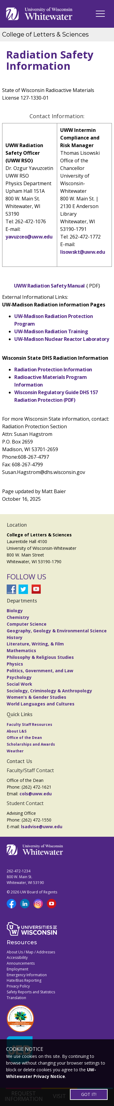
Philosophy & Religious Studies (40, 657)
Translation (16, 997)
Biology (15, 610)
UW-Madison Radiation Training (51, 331)
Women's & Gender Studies (36, 697)
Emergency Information (27, 974)
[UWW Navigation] (100, 14)
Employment (17, 969)
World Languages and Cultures (40, 704)
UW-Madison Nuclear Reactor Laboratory (61, 339)
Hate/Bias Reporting (24, 980)
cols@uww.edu (35, 794)
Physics (15, 664)
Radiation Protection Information (53, 369)
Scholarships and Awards (31, 744)
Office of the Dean (24, 737)
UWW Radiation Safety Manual (49, 285)
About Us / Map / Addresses (31, 952)
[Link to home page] (39, 14)
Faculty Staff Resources (29, 724)
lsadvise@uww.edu (41, 826)
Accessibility (17, 957)
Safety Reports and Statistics (31, 992)
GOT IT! (88, 1094)
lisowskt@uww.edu (82, 252)
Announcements (21, 963)
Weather (15, 751)
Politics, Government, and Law (40, 670)
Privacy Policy (18, 986)
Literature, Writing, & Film (35, 644)
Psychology (19, 677)
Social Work (19, 684)
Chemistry (18, 617)
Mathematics (21, 650)
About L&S (16, 731)
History (14, 637)
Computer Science (27, 624)
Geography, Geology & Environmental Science (57, 631)
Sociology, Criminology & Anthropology (49, 691)
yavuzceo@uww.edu (28, 236)
